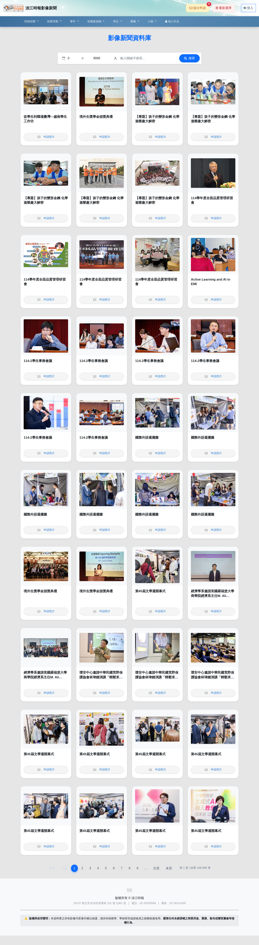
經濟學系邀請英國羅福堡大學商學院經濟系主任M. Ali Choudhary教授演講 (212, 595)
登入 (248, 8)
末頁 (169, 868)
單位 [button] (116, 21)
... (145, 868)
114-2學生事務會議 (38, 361)
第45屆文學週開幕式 (150, 591)
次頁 (156, 868)
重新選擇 (223, 8)
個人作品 (172, 21)
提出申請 (199, 7)
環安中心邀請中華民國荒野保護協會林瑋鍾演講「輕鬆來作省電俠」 (101, 677)
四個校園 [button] (30, 21)
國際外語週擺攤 (146, 437)
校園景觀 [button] (53, 21)
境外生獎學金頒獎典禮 (96, 117)
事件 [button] (73, 21)
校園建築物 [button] (94, 21)
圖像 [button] (133, 21)
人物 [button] (151, 21)
